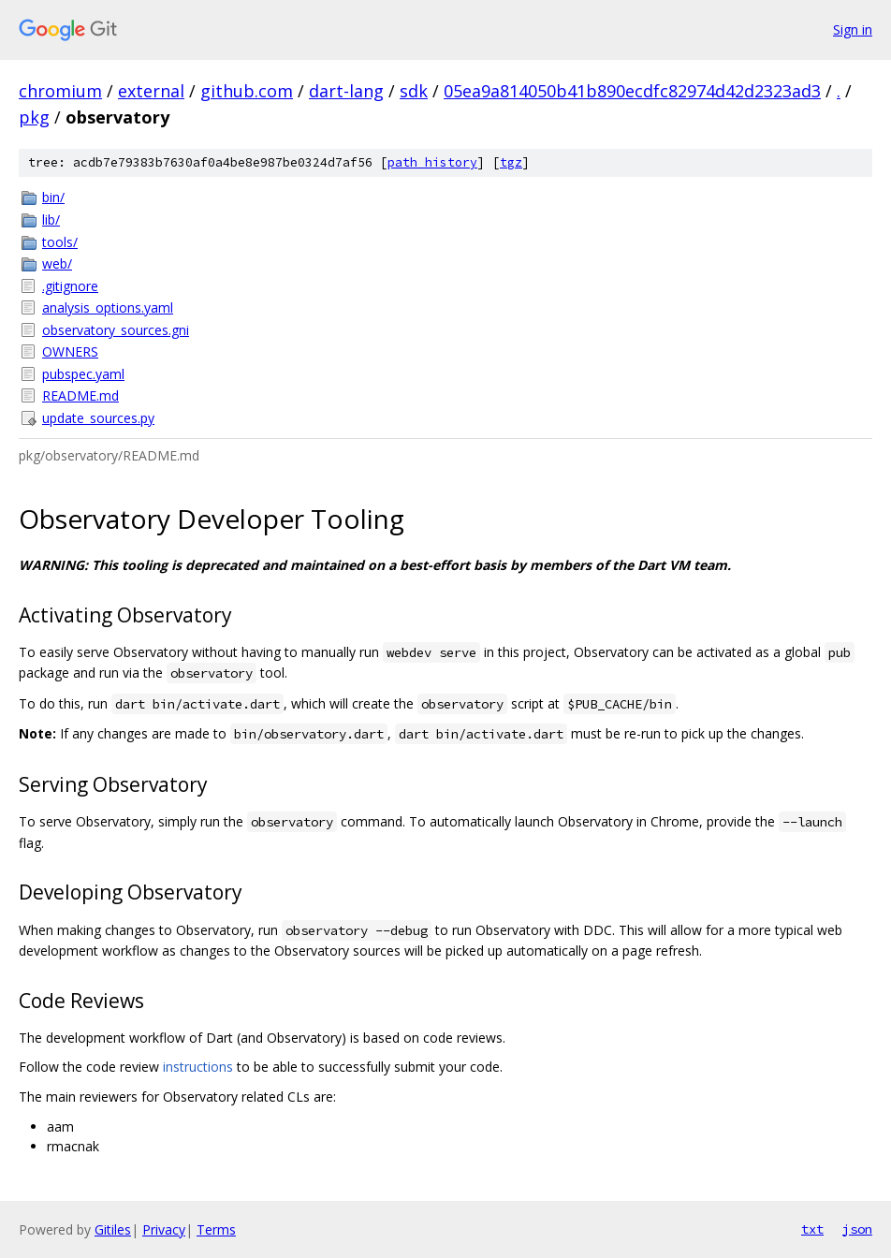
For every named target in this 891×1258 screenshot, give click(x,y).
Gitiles (113, 1229)
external (151, 91)
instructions (198, 1066)
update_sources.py (98, 418)
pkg (34, 117)
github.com (246, 91)
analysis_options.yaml (107, 307)
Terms (216, 1229)
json (857, 1229)
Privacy (163, 1229)
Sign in (852, 29)
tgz (511, 162)
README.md (80, 395)
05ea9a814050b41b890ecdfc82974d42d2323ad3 (632, 91)
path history (432, 162)
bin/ (53, 197)
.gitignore (70, 286)
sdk (414, 91)
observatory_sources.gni (115, 330)
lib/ (51, 219)
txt (812, 1229)
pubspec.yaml (83, 374)
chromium (60, 91)
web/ (57, 263)
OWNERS (70, 351)
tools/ (60, 242)
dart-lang (346, 91)
